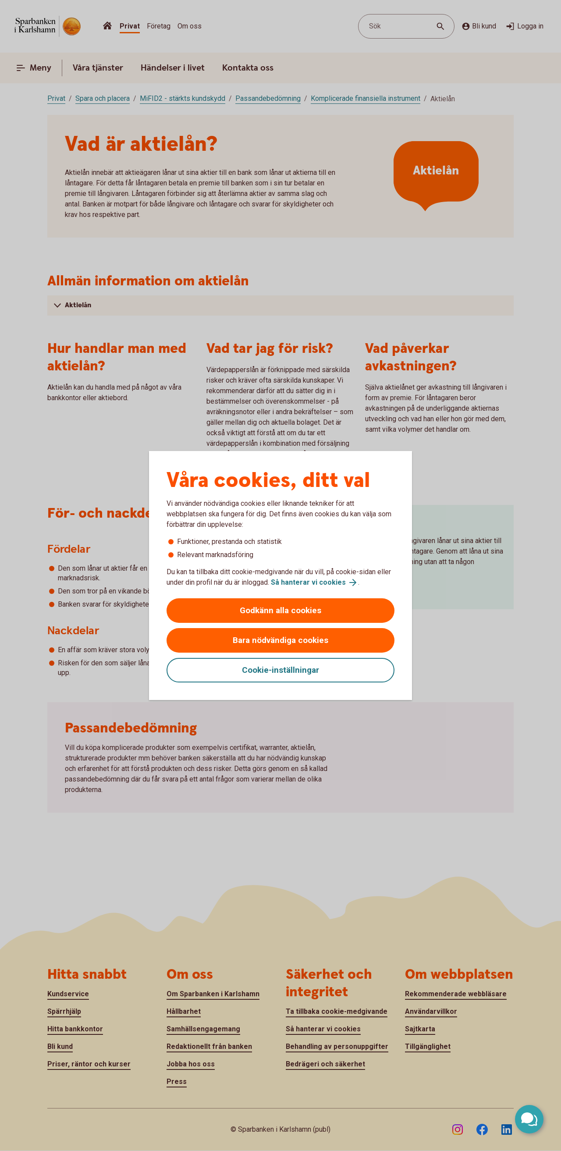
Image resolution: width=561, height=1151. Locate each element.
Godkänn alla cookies (280, 610)
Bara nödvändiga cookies (280, 640)
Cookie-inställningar (280, 670)
